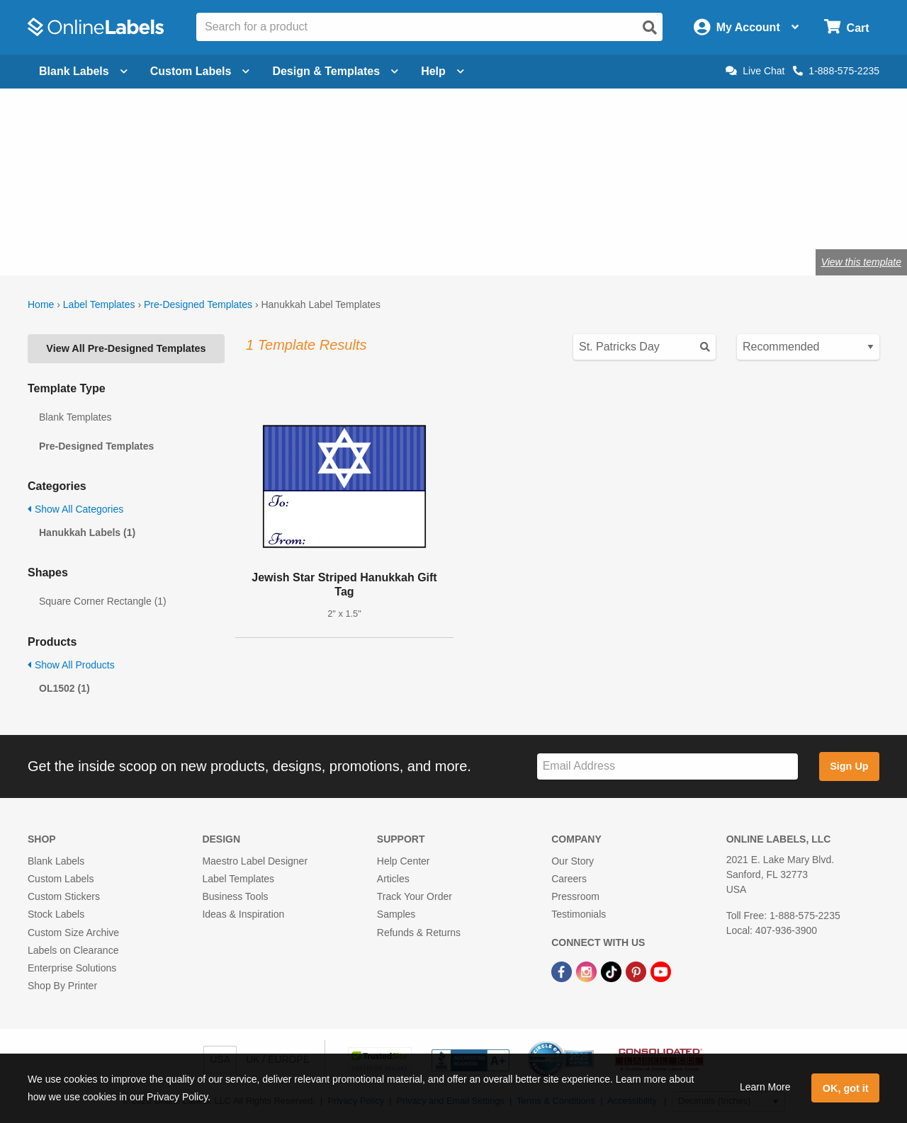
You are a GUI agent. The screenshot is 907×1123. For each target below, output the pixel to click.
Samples (396, 914)
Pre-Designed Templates (198, 304)
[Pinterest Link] (637, 970)
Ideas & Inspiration (243, 914)
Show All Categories (75, 509)
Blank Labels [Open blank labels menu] (83, 71)
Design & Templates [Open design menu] (335, 71)
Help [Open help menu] (442, 71)
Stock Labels (56, 914)
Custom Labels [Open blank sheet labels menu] (200, 71)
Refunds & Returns (419, 932)
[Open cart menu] (846, 27)
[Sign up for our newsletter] (667, 766)
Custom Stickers (64, 896)
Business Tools (235, 896)
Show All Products (71, 665)
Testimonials (578, 914)
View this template (861, 262)
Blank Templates (75, 417)
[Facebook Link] (563, 970)
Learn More (765, 1087)
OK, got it (846, 1088)
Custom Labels (61, 878)
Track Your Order (414, 896)
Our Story (572, 861)
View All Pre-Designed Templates (125, 348)
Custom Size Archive (73, 932)
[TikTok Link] (612, 970)
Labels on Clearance (73, 950)
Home (41, 304)
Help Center (403, 861)
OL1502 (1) (64, 688)
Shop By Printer (62, 985)
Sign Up (849, 766)
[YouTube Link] (660, 970)
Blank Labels (56, 861)
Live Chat (755, 71)
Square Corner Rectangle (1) (103, 601)
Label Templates (99, 304)
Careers (569, 878)
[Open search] (650, 27)
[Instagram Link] (587, 970)
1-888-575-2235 (836, 70)
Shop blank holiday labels (273, 216)
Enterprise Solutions (72, 968)
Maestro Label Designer (255, 861)
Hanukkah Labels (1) (87, 532)
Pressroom (575, 896)
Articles (393, 878)
